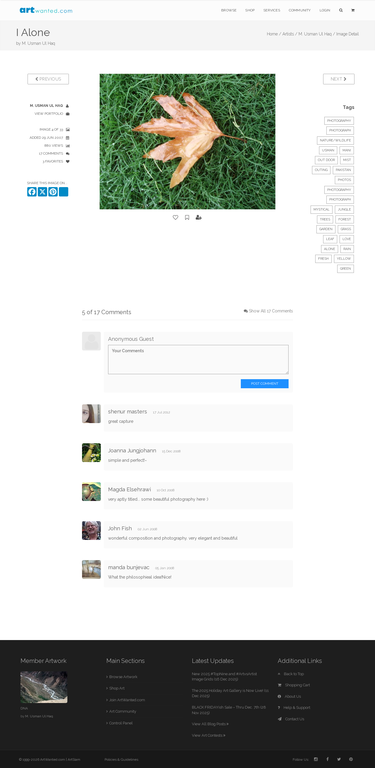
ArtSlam (74, 759)
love (346, 239)
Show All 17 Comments (271, 311)
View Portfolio (49, 114)
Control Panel (121, 723)
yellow (344, 259)
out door (326, 160)
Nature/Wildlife (335, 140)
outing (321, 170)
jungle (344, 209)
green (345, 269)
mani (346, 150)
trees (325, 219)
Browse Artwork (123, 677)
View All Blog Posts (210, 724)
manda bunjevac (128, 567)
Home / (274, 34)
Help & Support (294, 707)
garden (326, 229)
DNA (24, 708)
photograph (340, 199)
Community (300, 10)
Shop (250, 10)
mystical (321, 209)
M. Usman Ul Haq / (317, 34)
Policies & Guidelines (121, 759)
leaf (330, 239)
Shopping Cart (294, 685)
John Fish (120, 528)
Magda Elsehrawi (129, 489)
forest (344, 219)
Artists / (289, 34)
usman (328, 150)
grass (346, 229)
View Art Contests (208, 735)
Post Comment (264, 384)
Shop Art (117, 688)
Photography (339, 121)
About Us (289, 696)
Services (271, 10)
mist (347, 160)
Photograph (340, 130)
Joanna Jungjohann (132, 450)
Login (325, 10)
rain (347, 249)
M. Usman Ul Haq (38, 43)
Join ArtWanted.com (127, 700)
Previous (48, 79)
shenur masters (127, 411)
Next (339, 79)
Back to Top (291, 674)
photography (339, 190)
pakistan (343, 170)
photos (344, 180)
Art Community (122, 711)
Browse (228, 10)
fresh (323, 259)
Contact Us (291, 719)
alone (329, 249)
